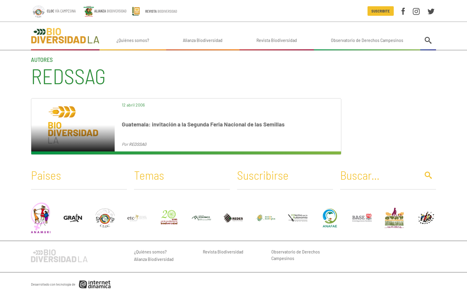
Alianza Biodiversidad (202, 40)
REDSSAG (138, 144)
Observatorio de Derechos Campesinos (367, 40)
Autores (42, 59)
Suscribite (380, 11)
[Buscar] (378, 175)
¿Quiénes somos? (132, 40)
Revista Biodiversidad (276, 40)
